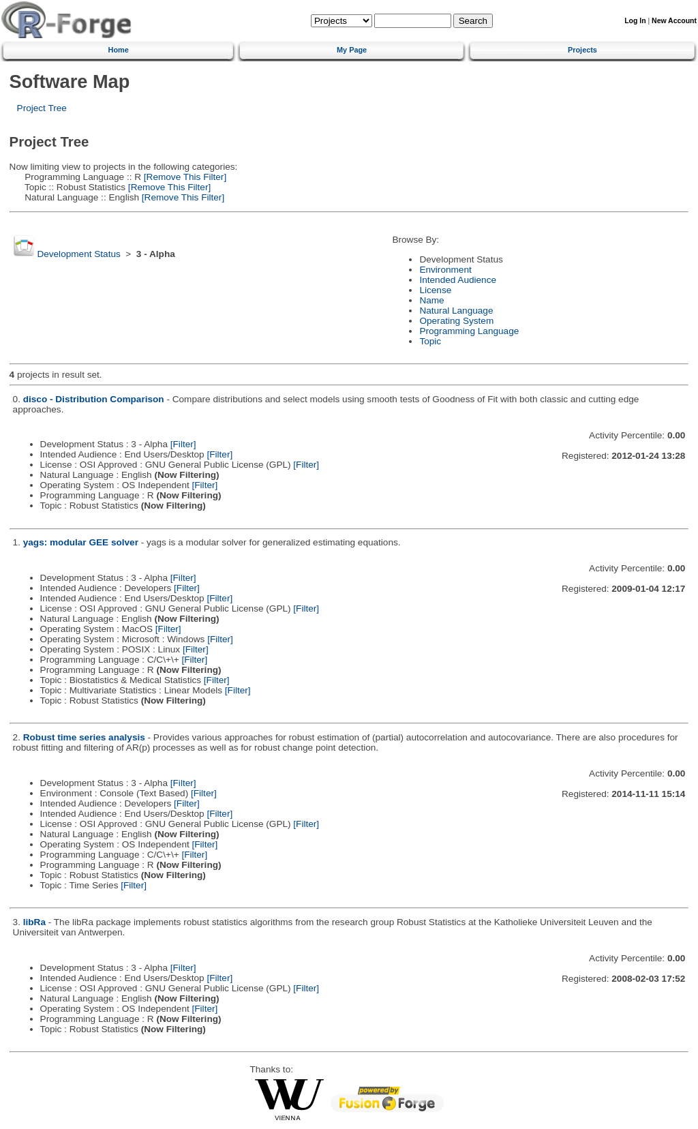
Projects (582, 50)
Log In (635, 21)
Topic (430, 341)
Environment (445, 270)
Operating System (456, 321)
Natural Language (456, 310)
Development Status (78, 254)
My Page (352, 50)
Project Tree (42, 108)
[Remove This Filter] (183, 177)
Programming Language (469, 331)
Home (118, 50)
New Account (674, 21)
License (435, 290)
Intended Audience (457, 280)
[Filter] (183, 444)
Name (431, 300)
